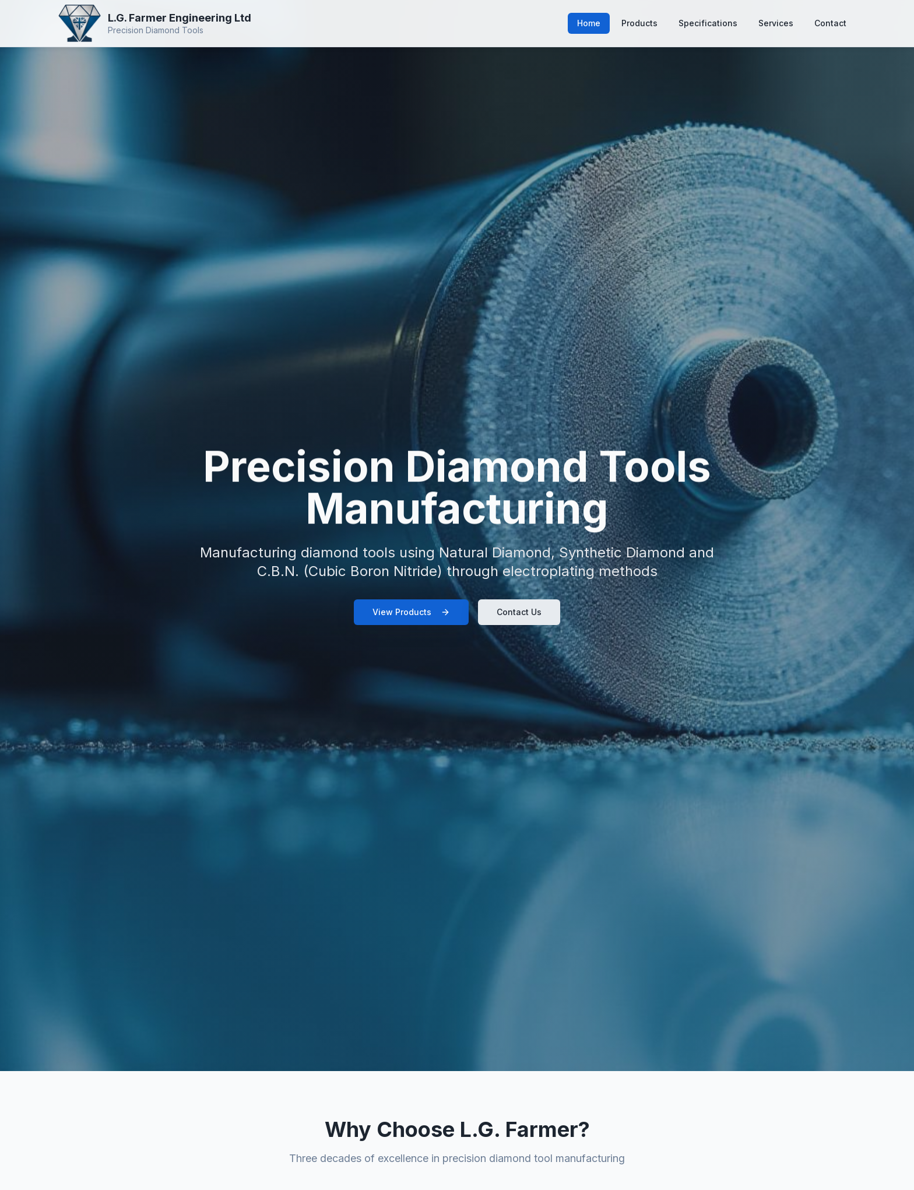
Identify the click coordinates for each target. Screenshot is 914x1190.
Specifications (708, 23)
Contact (830, 23)
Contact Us (519, 612)
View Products (411, 612)
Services (775, 23)
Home (588, 23)
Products (639, 23)
